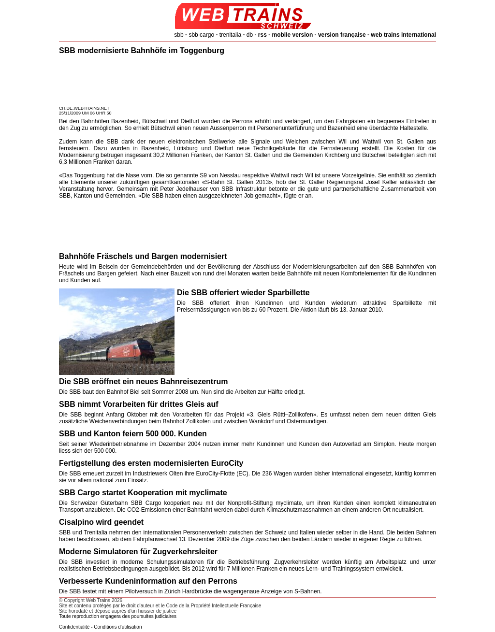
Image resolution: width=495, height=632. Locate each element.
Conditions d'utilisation (118, 627)
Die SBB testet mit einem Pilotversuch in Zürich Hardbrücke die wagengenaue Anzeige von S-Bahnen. (190, 591)
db (250, 34)
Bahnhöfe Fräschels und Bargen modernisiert (143, 256)
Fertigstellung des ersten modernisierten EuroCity (151, 463)
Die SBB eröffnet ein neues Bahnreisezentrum (143, 381)
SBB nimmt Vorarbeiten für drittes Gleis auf (138, 404)
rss (262, 34)
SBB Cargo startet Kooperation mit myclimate (143, 492)
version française (342, 34)
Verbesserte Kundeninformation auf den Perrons (148, 581)
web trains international (403, 34)
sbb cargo (201, 34)
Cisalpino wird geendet (101, 522)
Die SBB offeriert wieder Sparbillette (243, 292)
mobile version (292, 34)
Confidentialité (74, 627)
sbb (178, 34)
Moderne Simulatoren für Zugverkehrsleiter (138, 551)
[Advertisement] (247, 81)
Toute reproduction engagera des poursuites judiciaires (117, 616)
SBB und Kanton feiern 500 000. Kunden (133, 434)
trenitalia (230, 34)
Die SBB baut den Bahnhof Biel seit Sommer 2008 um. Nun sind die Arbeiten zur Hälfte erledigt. (182, 391)
